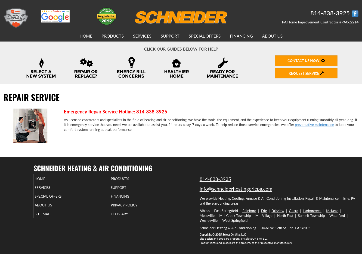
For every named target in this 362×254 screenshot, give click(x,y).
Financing (241, 36)
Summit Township (311, 215)
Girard (293, 211)
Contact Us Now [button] (306, 60)
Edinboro (249, 211)
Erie (264, 211)
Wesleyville (209, 220)
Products (113, 36)
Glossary (127, 218)
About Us (272, 36)
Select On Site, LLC (234, 234)
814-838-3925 (215, 179)
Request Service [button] (306, 73)
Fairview (278, 211)
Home (86, 36)
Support (170, 36)
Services (142, 36)
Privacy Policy (133, 208)
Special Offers (205, 36)
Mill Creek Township (235, 215)
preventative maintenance (314, 124)
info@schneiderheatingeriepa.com (236, 189)
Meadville (207, 215)
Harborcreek (312, 211)
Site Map (50, 218)
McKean (332, 211)
